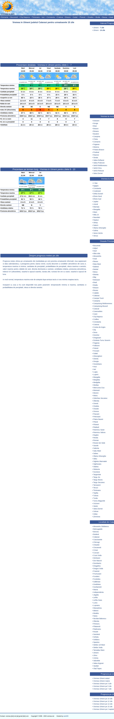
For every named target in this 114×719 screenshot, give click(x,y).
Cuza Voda (97, 555)
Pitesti (95, 422)
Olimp (95, 223)
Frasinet (96, 571)
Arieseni (96, 121)
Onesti (95, 403)
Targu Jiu (96, 477)
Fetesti (95, 348)
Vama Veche (98, 233)
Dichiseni (96, 558)
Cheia (95, 139)
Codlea (96, 319)
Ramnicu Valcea (99, 432)
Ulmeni (96, 653)
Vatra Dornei (98, 173)
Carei (95, 314)
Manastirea (97, 608)
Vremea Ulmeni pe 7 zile (102, 689)
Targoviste (97, 474)
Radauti (96, 427)
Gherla (95, 359)
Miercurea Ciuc (99, 388)
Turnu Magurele (99, 501)
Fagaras (96, 144)
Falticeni (96, 346)
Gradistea (97, 584)
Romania (4, 17)
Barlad (95, 269)
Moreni (95, 393)
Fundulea (96, 579)
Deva (95, 332)
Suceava (96, 472)
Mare (95, 212)
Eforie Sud (97, 199)
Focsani (96, 351)
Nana (95, 616)
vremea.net (7, 13)
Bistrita (95, 274)
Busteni (96, 134)
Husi (95, 367)
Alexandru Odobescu (101, 526)
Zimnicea (96, 517)
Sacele (95, 446)
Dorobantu (97, 563)
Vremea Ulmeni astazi (101, 678)
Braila (98, 17)
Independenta (98, 592)
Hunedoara (97, 364)
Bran (95, 126)
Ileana (95, 590)
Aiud (95, 251)
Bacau (104, 17)
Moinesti (96, 390)
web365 (65, 716)
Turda (95, 498)
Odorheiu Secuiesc (100, 398)
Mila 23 (96, 215)
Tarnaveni (97, 485)
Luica (95, 603)
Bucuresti (14, 17)
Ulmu (95, 655)
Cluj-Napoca (25, 17)
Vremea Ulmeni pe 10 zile (102, 699)
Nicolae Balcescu (99, 618)
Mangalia (96, 209)
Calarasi (96, 296)
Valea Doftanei (98, 160)
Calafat (96, 293)
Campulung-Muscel (100, 306)
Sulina (95, 230)
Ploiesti (82, 17)
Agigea (95, 186)
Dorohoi (96, 335)
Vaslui (95, 506)
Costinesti (97, 191)
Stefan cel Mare (99, 645)
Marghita (96, 380)
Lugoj (95, 372)
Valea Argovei (98, 663)
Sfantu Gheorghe (99, 228)
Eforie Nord (97, 196)
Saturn (95, 225)
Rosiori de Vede (99, 443)
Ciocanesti (97, 547)
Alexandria (97, 256)
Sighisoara (97, 464)
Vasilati (96, 666)
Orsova (96, 411)
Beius (95, 272)
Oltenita (96, 401)
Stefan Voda (97, 647)
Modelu (96, 613)
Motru (95, 396)
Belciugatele (97, 529)
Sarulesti (96, 634)
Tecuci (95, 488)
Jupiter (95, 202)
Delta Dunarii (98, 194)
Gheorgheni (97, 356)
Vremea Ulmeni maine (101, 681)
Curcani (96, 553)
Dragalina (97, 566)
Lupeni (95, 374)
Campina (96, 136)
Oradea (90, 17)
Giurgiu (96, 361)
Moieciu (96, 147)
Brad (95, 282)
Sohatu (96, 637)
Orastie (96, 409)
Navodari (96, 217)
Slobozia (96, 469)
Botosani (96, 280)
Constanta (51, 17)
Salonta (96, 448)
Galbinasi (96, 582)
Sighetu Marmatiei (100, 461)
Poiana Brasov (98, 150)
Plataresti (96, 626)
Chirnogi (96, 542)
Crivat (95, 550)
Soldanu (96, 640)
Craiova (60, 17)
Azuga (95, 123)
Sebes (95, 453)
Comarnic (97, 142)
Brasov (68, 17)
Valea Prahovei (99, 163)
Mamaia (96, 207)
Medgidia (96, 382)
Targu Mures (98, 480)
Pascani (96, 414)
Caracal (96, 309)
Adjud (95, 248)
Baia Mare (97, 264)
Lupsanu (96, 605)
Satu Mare (97, 451)
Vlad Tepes (97, 668)
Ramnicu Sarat (98, 430)
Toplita (95, 493)
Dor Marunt (97, 561)
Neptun (96, 220)
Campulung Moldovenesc (102, 303)
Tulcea (95, 496)
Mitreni (95, 611)
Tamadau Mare (98, 650)
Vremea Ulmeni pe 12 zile (102, 701)
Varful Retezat (98, 171)
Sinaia (95, 157)
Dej (94, 330)
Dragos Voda (98, 568)
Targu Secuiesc (99, 482)
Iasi (43, 17)
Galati (75, 17)
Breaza (96, 131)
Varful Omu (97, 168)
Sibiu (95, 459)
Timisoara (36, 17)
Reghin (96, 435)
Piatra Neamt (98, 419)
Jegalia (96, 595)
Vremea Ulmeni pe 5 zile (102, 686)
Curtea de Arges (99, 327)
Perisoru (96, 624)
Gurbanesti (97, 587)
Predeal (96, 152)
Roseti (95, 632)
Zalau (95, 514)
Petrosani (96, 417)
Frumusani (97, 574)
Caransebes (97, 311)
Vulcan (95, 511)
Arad (111, 17)
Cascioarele (97, 540)
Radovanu (97, 629)
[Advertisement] (43, 42)
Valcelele (96, 661)
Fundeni (96, 576)
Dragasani (97, 338)
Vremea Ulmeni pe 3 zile (102, 684)
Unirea (95, 658)
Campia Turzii (98, 298)
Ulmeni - (98, 28)
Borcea (96, 532)
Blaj (94, 277)
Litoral (95, 204)
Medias (96, 385)
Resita (95, 438)
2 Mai (95, 183)
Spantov (96, 642)
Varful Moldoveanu (100, 165)
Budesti (96, 534)
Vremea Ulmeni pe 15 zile (102, 707)
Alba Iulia (96, 253)
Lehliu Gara (97, 600)
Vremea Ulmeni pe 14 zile (102, 704)
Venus (95, 236)
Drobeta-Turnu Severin (101, 340)
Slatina (95, 467)
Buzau (95, 290)
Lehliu (95, 597)
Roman (96, 440)
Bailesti (96, 267)
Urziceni (96, 503)
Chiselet (96, 545)
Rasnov (96, 155)
